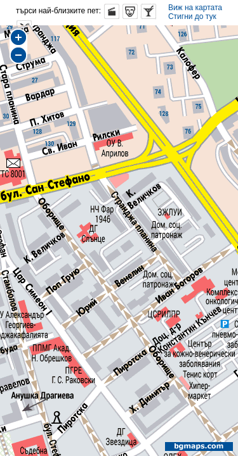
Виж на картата (195, 7)
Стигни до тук (192, 16)
